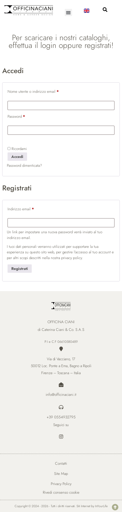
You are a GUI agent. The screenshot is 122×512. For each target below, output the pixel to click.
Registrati (19, 268)
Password (23, 116)
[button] (68, 12)
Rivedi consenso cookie (61, 492)
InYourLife (101, 506)
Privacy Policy (61, 483)
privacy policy (71, 257)
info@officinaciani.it (61, 394)
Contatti (61, 463)
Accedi (17, 156)
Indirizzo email (28, 208)
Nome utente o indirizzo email (40, 91)
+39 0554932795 (61, 417)
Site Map (61, 473)
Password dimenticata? (24, 165)
